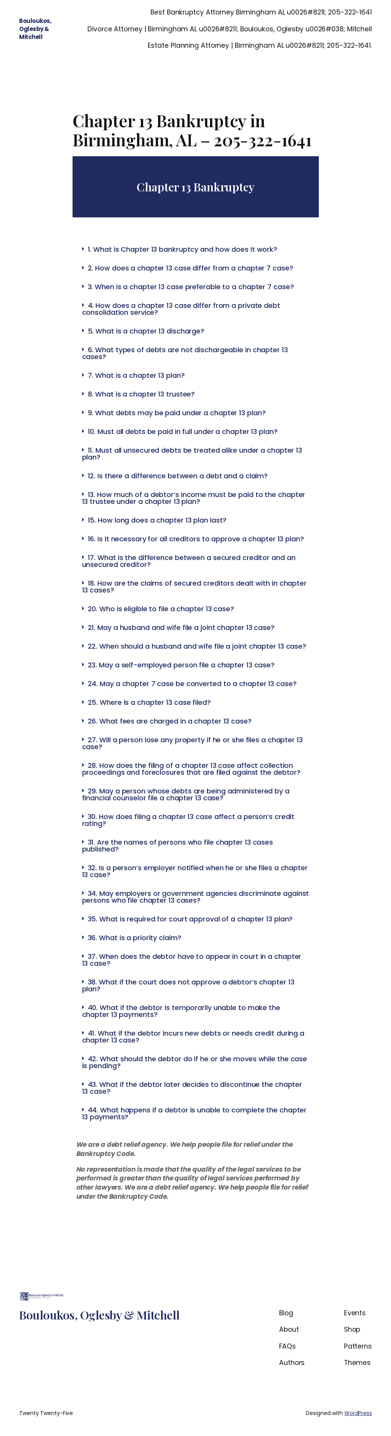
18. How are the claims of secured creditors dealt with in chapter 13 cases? (194, 586)
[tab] (195, 249)
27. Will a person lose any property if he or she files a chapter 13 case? (192, 743)
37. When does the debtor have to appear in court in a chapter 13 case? (192, 960)
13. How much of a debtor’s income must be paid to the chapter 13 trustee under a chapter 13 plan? (193, 498)
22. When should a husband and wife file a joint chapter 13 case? (197, 646)
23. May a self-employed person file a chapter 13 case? (181, 665)
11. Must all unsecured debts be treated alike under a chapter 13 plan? (192, 453)
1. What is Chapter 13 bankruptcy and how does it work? (183, 249)
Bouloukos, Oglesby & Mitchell (35, 29)
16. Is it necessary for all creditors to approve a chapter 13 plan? (196, 539)
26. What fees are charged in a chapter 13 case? (170, 721)
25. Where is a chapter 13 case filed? (149, 702)
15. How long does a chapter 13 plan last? (157, 520)
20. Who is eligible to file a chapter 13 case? (161, 609)
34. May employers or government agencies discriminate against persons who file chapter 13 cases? (195, 897)
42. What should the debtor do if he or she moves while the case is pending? (194, 1062)
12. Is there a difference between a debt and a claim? (178, 476)
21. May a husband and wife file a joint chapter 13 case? (181, 627)
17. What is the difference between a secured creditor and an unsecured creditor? (189, 561)
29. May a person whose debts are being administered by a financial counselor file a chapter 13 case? (185, 794)
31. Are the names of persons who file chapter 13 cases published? (177, 845)
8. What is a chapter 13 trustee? (141, 394)
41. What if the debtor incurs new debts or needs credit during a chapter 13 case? (193, 1036)
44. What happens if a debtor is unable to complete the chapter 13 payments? (194, 1113)
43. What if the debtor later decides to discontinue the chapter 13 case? (192, 1088)
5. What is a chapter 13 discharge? (146, 331)
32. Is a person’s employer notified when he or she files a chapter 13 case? (195, 871)
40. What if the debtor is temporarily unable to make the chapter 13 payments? (181, 1011)
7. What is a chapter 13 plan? (136, 375)
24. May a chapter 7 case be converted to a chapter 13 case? (192, 683)
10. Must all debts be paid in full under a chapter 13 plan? (183, 431)
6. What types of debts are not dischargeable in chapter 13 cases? (185, 353)
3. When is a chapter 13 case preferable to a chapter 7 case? (191, 286)
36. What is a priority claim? (134, 937)
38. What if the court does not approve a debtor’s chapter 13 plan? (188, 985)
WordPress (358, 1413)
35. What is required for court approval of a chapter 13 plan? (190, 919)
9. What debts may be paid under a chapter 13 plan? (177, 413)
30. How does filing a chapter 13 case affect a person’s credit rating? (188, 820)
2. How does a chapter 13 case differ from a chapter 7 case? (190, 268)
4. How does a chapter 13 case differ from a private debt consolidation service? (181, 309)
